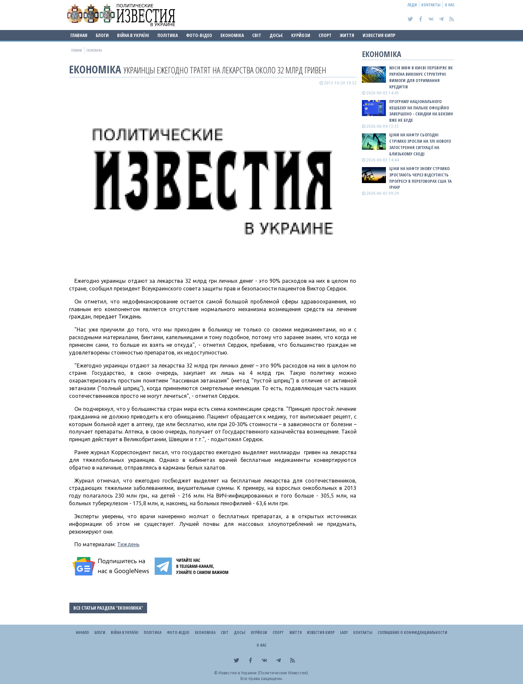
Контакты (430, 5)
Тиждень (128, 544)
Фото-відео (199, 35)
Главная (78, 35)
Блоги (102, 35)
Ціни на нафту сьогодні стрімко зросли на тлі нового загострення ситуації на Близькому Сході (420, 144)
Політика (167, 35)
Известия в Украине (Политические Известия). (263, 673)
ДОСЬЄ (276, 35)
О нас (450, 5)
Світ (256, 35)
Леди (412, 5)
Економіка (232, 35)
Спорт (325, 35)
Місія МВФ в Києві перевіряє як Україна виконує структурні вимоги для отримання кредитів (421, 77)
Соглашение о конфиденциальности (412, 632)
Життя (347, 35)
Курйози (300, 35)
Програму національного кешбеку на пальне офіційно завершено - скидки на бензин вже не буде (421, 110)
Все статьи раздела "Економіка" (108, 608)
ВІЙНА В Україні (133, 35)
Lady (344, 632)
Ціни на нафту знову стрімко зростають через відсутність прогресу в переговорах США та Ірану (420, 177)
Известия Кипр (379, 35)
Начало (82, 632)
